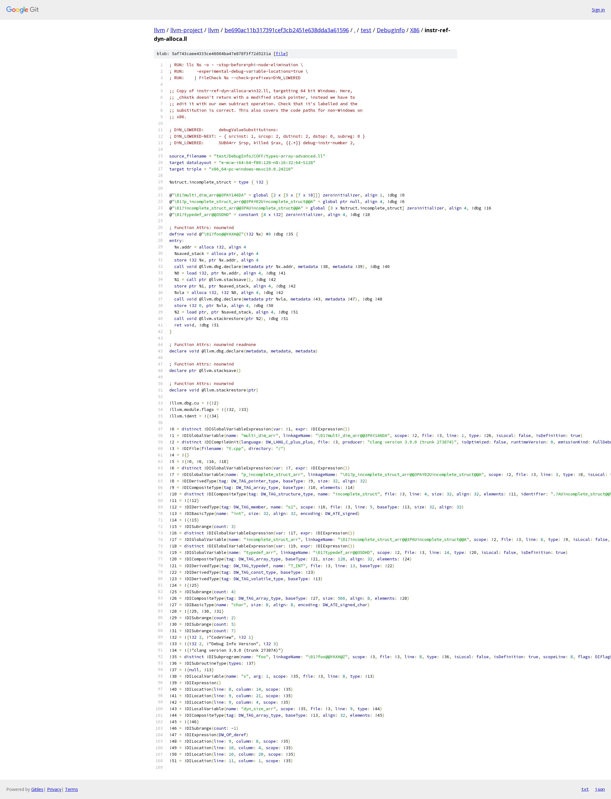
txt (585, 789)
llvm (159, 30)
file (281, 53)
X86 (414, 30)
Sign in (598, 10)
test (366, 30)
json (600, 789)
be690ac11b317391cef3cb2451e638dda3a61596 (286, 30)
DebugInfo (391, 30)
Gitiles (37, 789)
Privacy (54, 789)
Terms (71, 789)
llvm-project (186, 30)
